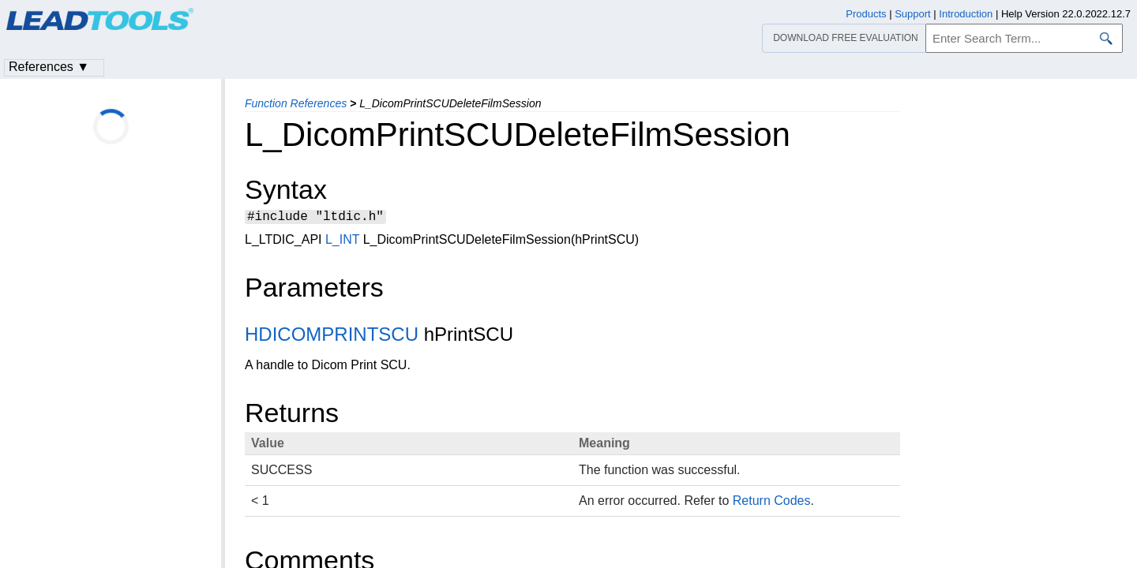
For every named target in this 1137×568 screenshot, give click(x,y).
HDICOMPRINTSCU (331, 336)
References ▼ (49, 66)
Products (866, 14)
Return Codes (772, 503)
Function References (296, 103)
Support (913, 14)
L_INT (342, 241)
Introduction (966, 14)
